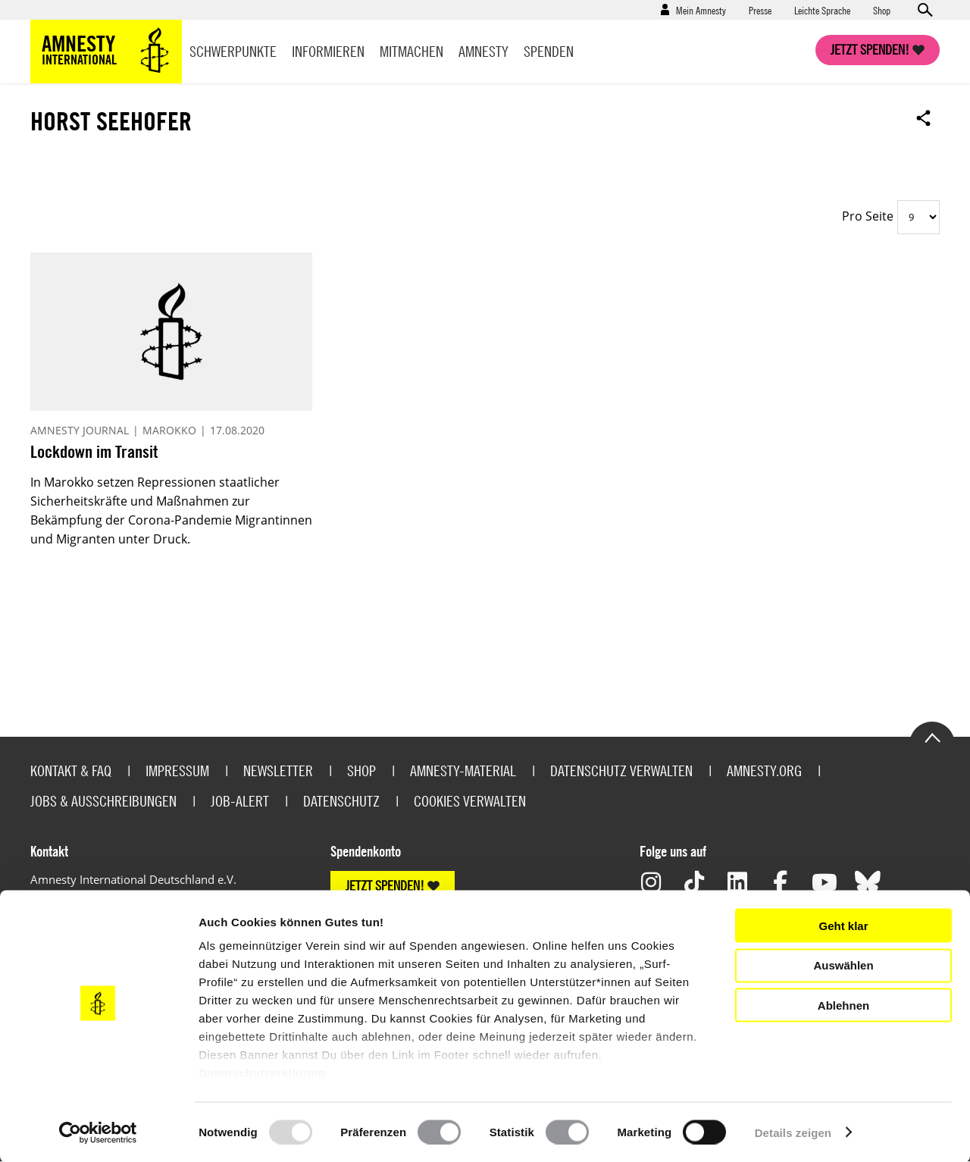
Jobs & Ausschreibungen (103, 800)
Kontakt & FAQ (70, 770)
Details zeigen (793, 1132)
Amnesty (483, 51)
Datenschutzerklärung (262, 1072)
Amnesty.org (764, 770)
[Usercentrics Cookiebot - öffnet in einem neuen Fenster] (98, 1132)
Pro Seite (867, 216)
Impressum (177, 770)
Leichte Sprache (822, 10)
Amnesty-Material (463, 770)
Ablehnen (843, 1004)
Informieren (328, 51)
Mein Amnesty (701, 10)
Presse (760, 10)
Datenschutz (341, 800)
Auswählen (843, 965)
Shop (881, 10)
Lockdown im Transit (94, 451)
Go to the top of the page (932, 737)
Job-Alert (240, 800)
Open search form (924, 10)
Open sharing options (924, 117)
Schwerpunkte (233, 51)
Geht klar (843, 925)
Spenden (549, 51)
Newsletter (278, 770)
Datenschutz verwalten (621, 770)
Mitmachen (411, 51)
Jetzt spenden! (870, 50)
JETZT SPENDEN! (385, 886)
